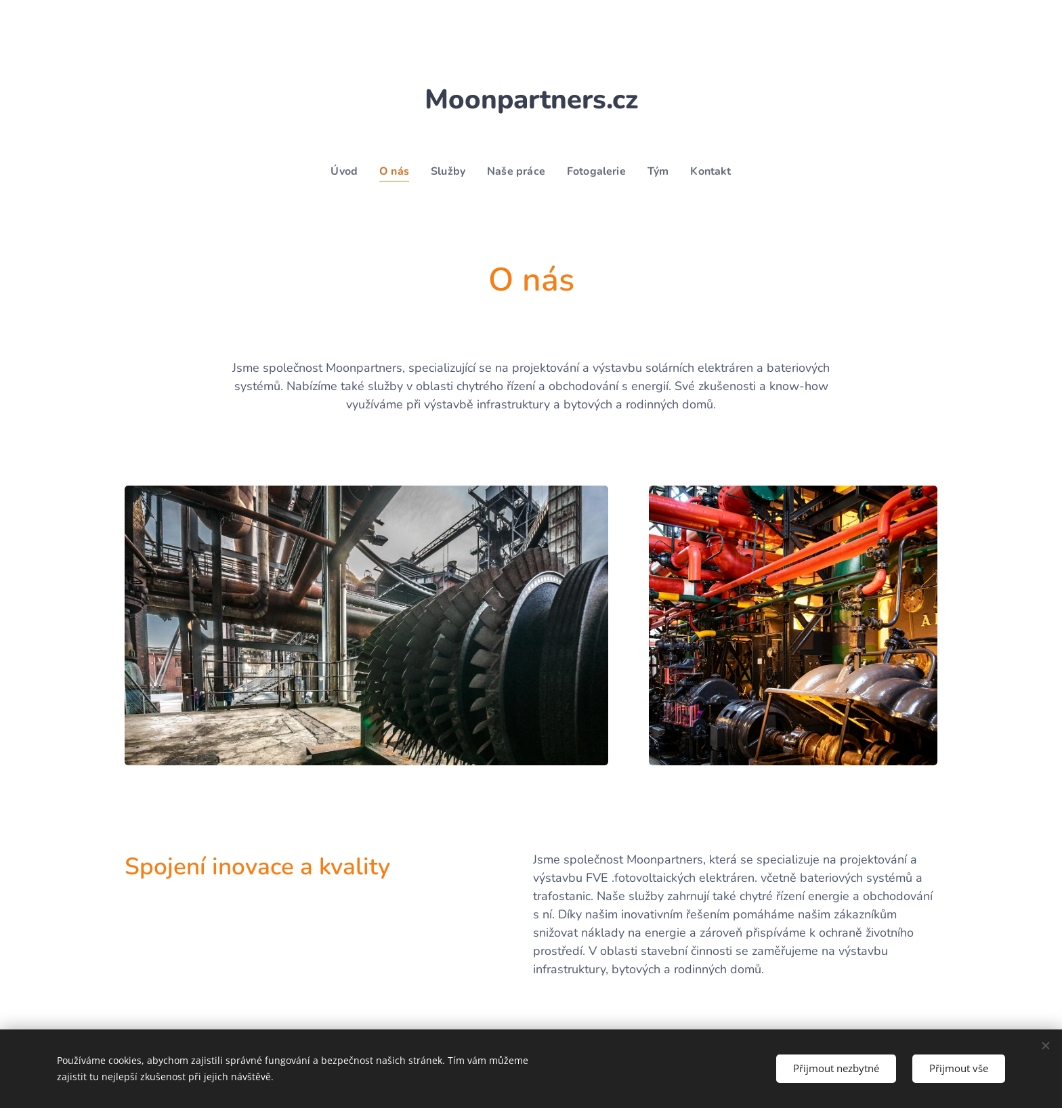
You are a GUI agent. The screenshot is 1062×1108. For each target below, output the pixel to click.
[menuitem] (340, 171)
